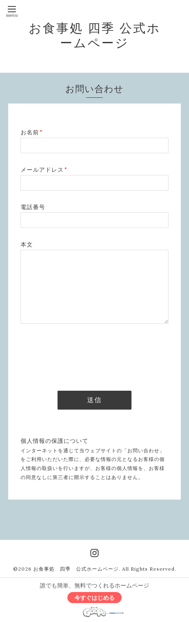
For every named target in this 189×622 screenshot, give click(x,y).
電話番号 (33, 207)
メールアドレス (44, 169)
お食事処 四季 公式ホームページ (95, 35)
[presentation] (83, 355)
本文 (27, 244)
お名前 (31, 132)
